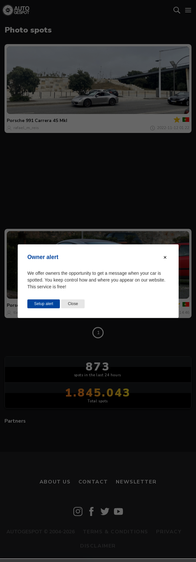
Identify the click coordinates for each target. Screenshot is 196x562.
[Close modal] (165, 257)
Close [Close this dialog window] (73, 303)
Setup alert (43, 303)
